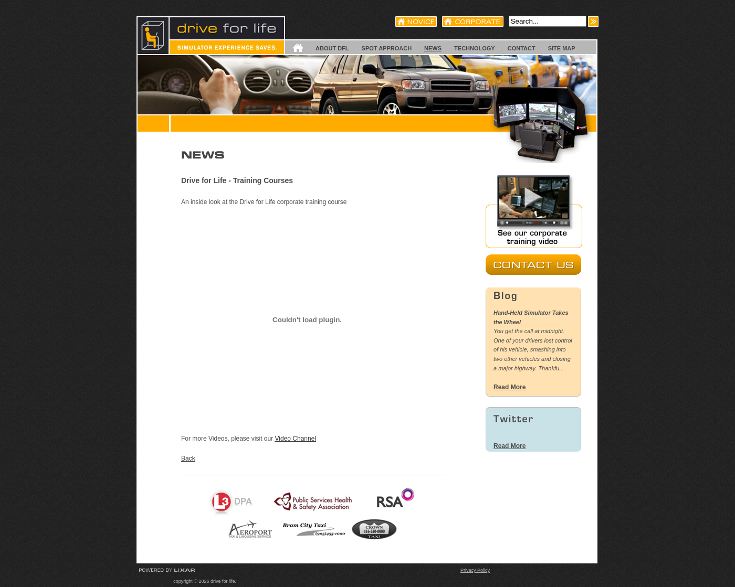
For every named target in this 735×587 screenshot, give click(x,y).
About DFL (332, 48)
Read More (510, 387)
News (433, 48)
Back (188, 458)
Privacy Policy (475, 570)
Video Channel (296, 438)
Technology (474, 48)
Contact (522, 48)
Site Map (561, 48)
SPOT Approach (387, 48)
